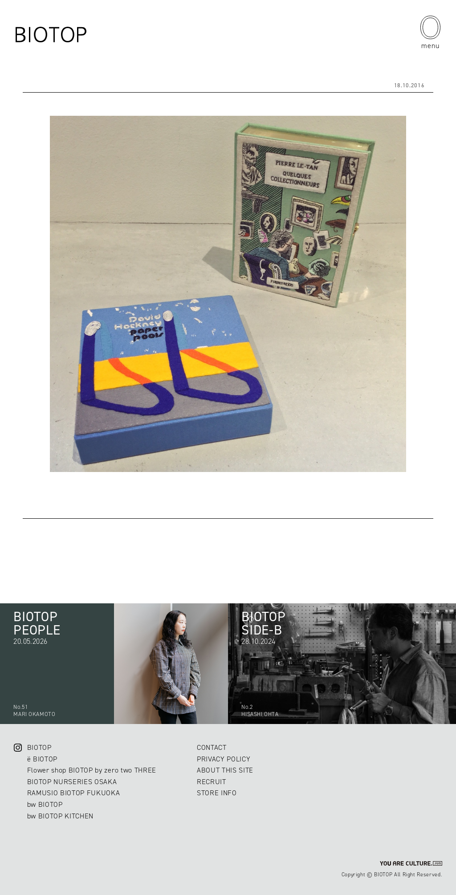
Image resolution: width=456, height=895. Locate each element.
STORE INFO (217, 792)
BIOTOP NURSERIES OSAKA (72, 781)
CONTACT (212, 747)
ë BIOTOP (42, 759)
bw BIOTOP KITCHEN (60, 816)
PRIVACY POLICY (223, 759)
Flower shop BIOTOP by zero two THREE (91, 770)
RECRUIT (211, 781)
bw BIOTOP (45, 804)
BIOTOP (39, 747)
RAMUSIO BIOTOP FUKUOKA (73, 792)
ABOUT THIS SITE (225, 770)
